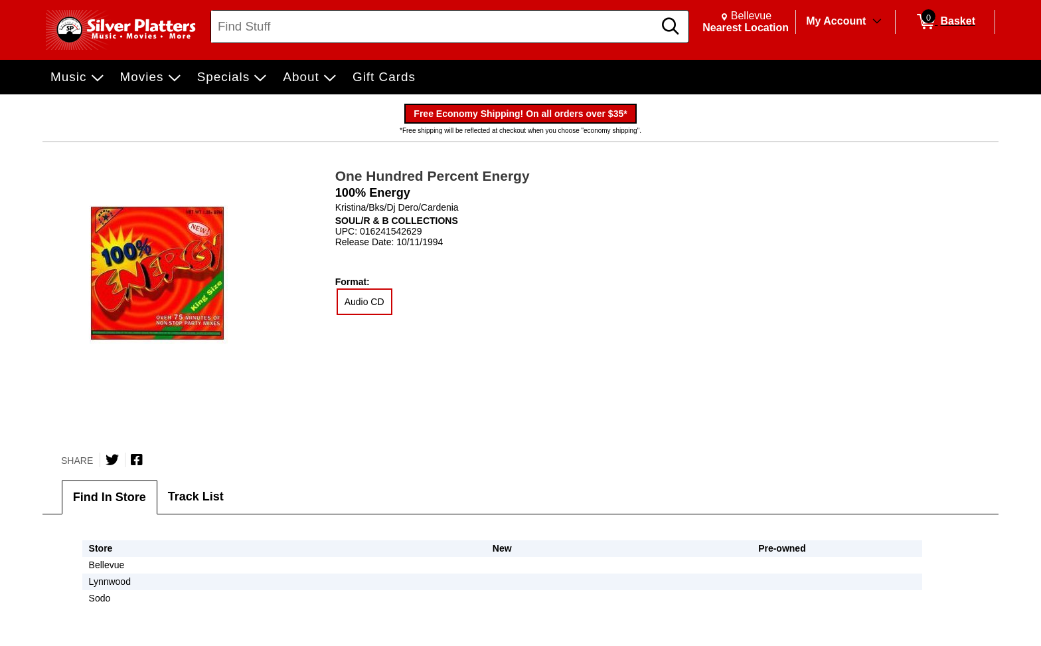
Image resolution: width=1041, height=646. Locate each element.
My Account (836, 21)
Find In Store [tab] (109, 497)
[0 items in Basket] (945, 22)
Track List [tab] (196, 496)
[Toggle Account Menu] (877, 22)
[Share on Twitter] (112, 460)
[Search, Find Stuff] (434, 27)
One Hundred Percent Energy (432, 175)
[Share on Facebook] (137, 460)
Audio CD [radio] (364, 301)
